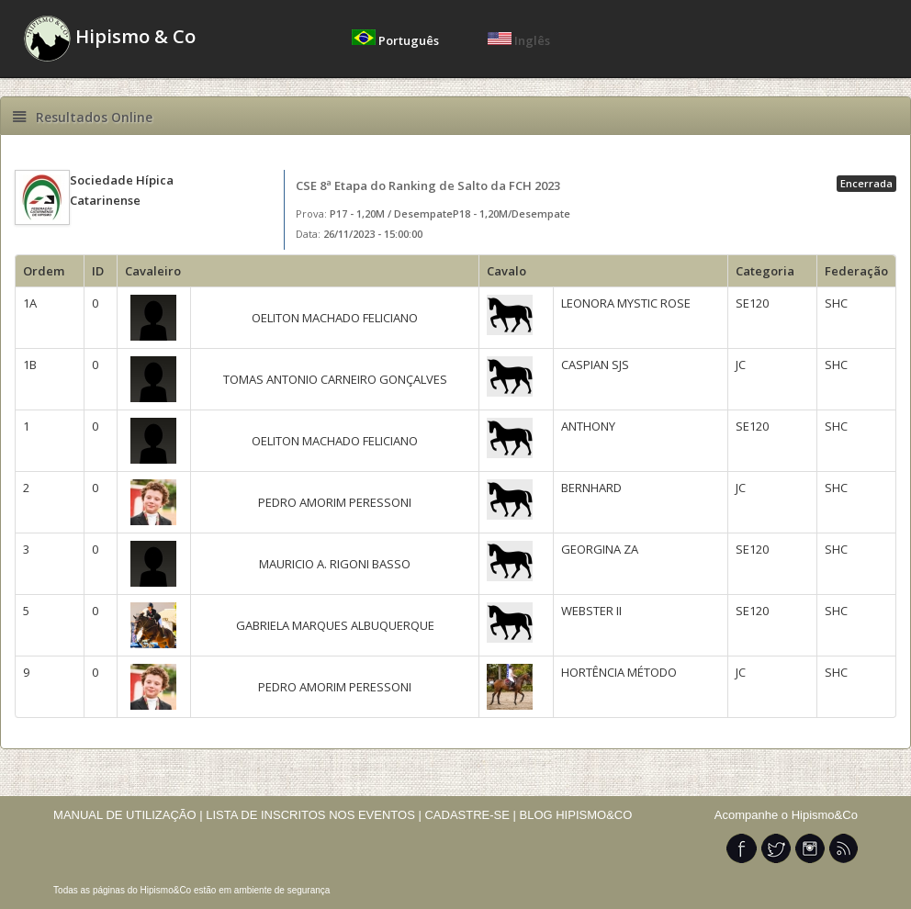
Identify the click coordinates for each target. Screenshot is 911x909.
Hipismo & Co (110, 39)
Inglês (519, 40)
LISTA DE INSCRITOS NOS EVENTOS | (314, 815)
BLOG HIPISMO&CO (576, 815)
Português (397, 40)
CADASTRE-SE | (471, 815)
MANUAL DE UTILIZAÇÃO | (128, 815)
